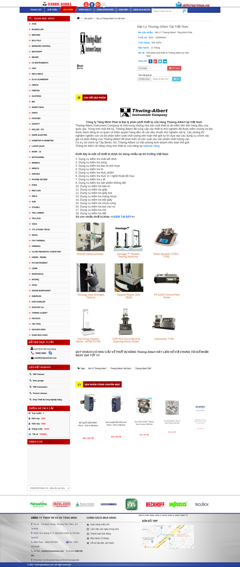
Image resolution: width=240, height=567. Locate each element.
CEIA (34, 68)
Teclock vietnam (38, 393)
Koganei (36, 118)
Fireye (35, 85)
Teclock (36, 218)
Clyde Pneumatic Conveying (46, 252)
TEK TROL (36, 324)
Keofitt (36, 124)
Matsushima (38, 157)
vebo (147, 515)
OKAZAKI (36, 318)
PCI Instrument (40, 263)
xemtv (164, 515)
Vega (34, 224)
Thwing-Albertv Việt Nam (120, 368)
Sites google (36, 380)
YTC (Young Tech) (41, 229)
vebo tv (142, 515)
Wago (35, 235)
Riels (34, 196)
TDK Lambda (38, 213)
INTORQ (35, 279)
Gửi (176, 79)
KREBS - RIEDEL (39, 257)
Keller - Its (38, 129)
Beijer (35, 57)
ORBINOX (36, 246)
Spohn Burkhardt (41, 291)
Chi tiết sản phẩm (95, 97)
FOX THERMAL (38, 241)
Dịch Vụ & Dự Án (142, 10)
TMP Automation (38, 387)
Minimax (36, 163)
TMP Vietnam (36, 374)
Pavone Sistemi (39, 179)
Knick (35, 113)
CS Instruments (40, 63)
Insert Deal (38, 107)
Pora (34, 185)
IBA (33, 102)
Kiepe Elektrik (39, 135)
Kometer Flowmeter (43, 141)
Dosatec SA (38, 307)
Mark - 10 (36, 152)
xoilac (151, 515)
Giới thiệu (52, 10)
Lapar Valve (38, 146)
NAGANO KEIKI (39, 329)
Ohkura (36, 174)
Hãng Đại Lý (85, 10)
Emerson (36, 296)
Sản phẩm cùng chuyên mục (102, 384)
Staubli (36, 207)
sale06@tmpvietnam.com (44, 358)
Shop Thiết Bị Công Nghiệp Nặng (45, 399)
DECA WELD (37, 74)
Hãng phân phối (105, 10)
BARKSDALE (37, 274)
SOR (34, 202)
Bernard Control (41, 46)
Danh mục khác (40, 335)
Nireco (35, 168)
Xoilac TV (184, 515)
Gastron (36, 96)
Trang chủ (35, 10)
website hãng (151, 145)
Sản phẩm (68, 10)
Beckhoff (37, 52)
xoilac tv (158, 515)
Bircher (36, 35)
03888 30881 (41, 353)
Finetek (36, 91)
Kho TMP (123, 10)
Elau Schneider (40, 79)
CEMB (34, 268)
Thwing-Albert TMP (143, 368)
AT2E (34, 24)
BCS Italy (36, 41)
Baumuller (38, 29)
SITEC (34, 285)
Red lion (36, 191)
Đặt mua (174, 68)
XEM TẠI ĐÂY (123, 216)
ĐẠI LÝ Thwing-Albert (97, 368)
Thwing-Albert (39, 313)
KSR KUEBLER (38, 302)
